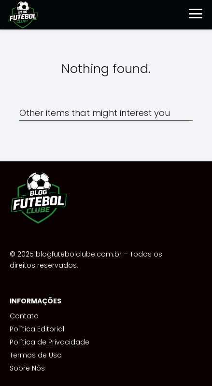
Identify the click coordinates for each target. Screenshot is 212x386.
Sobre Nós (27, 368)
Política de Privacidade (49, 342)
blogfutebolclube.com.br (79, 254)
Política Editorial (37, 329)
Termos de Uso (36, 355)
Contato (24, 316)
